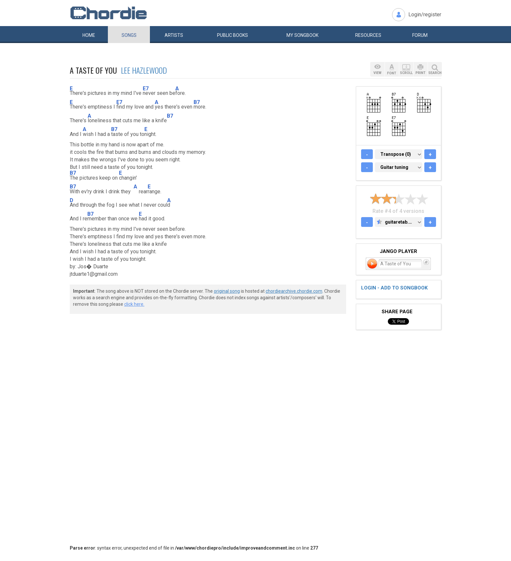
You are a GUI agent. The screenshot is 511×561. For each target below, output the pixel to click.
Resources (368, 35)
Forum (420, 35)
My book (302, 35)
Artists (174, 35)
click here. (134, 304)
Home (88, 35)
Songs (129, 35)
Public (232, 35)
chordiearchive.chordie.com (294, 291)
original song (227, 291)
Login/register (424, 14)
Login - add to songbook (394, 288)
